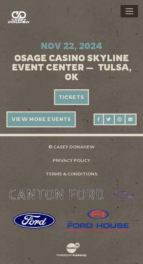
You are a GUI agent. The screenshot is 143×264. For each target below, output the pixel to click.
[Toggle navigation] (129, 11)
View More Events (41, 119)
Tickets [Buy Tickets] (71, 97)
